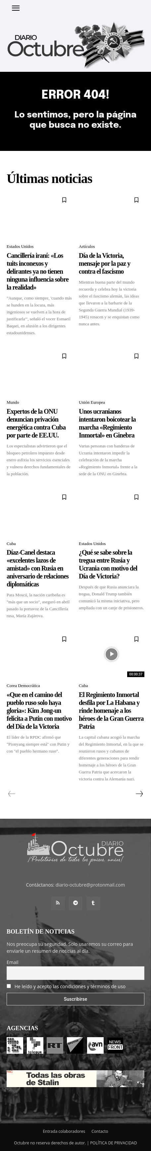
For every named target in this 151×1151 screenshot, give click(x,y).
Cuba (11, 543)
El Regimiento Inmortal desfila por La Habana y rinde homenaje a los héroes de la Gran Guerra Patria (111, 710)
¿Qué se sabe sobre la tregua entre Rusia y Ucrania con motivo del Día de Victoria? (108, 564)
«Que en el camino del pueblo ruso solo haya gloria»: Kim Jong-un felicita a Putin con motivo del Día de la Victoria (39, 710)
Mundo (13, 402)
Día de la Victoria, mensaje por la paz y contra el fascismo (104, 263)
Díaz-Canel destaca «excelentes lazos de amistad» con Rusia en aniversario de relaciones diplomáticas (38, 568)
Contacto (99, 1131)
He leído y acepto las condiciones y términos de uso (70, 986)
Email (13, 962)
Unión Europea (92, 402)
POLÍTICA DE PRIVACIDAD (113, 1143)
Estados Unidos (20, 246)
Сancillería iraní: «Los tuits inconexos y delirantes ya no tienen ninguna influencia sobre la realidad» (38, 271)
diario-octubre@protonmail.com (90, 885)
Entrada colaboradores (64, 1131)
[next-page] (139, 794)
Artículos (87, 246)
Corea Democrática (23, 685)
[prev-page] (12, 794)
